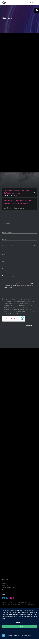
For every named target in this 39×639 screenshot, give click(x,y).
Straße (4, 254)
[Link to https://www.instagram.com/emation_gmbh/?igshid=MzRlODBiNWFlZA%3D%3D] (11, 598)
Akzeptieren (19, 626)
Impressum (5, 583)
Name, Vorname (7, 232)
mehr (19, 631)
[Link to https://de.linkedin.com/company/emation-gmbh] (3, 598)
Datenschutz (5, 585)
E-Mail (4, 239)
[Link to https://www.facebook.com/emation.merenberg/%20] (7, 598)
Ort (3, 261)
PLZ (4, 268)
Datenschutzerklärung (17, 299)
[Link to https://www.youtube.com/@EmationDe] (14, 598)
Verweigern (19, 622)
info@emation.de (32, 604)
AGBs (3, 589)
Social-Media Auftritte (8, 587)
